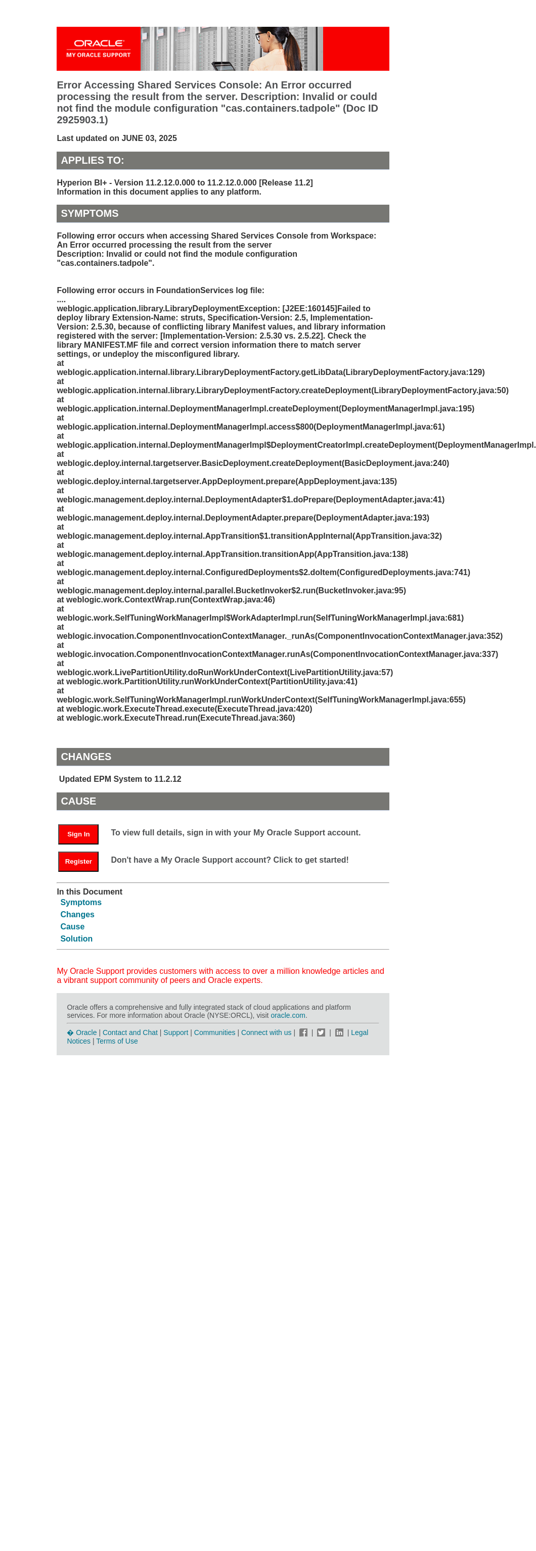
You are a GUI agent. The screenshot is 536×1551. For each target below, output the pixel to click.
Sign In (78, 834)
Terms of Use (117, 1041)
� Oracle (82, 1032)
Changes (77, 914)
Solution (76, 938)
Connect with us (267, 1032)
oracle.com (288, 1015)
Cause (72, 926)
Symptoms (81, 902)
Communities (215, 1032)
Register (78, 861)
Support (175, 1032)
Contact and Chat (130, 1032)
